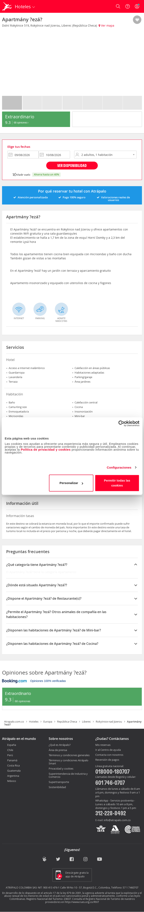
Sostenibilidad (57, 787)
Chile (10, 750)
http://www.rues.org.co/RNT (82, 902)
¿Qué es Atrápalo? (60, 745)
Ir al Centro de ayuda (108, 750)
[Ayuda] (127, 6)
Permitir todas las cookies (117, 483)
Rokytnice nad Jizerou (109, 721)
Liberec (86, 721)
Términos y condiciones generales (69, 755)
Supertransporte (59, 782)
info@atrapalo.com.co (117, 820)
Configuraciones (119, 467)
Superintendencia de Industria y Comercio (68, 775)
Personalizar (71, 483)
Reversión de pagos (107, 760)
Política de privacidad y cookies (46, 449)
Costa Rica (13, 765)
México (11, 781)
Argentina (13, 776)
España (11, 745)
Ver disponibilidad (72, 165)
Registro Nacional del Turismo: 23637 (48, 899)
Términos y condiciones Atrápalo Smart (68, 761)
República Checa (67, 721)
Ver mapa (106, 25)
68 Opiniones (21, 122)
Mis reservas (103, 745)
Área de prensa (58, 750)
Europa (47, 721)
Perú (10, 755)
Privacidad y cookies (61, 768)
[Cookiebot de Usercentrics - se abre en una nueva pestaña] (121, 423)
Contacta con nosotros (109, 755)
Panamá (12, 760)
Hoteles (33, 721)
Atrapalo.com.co (14, 721)
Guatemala (14, 770)
